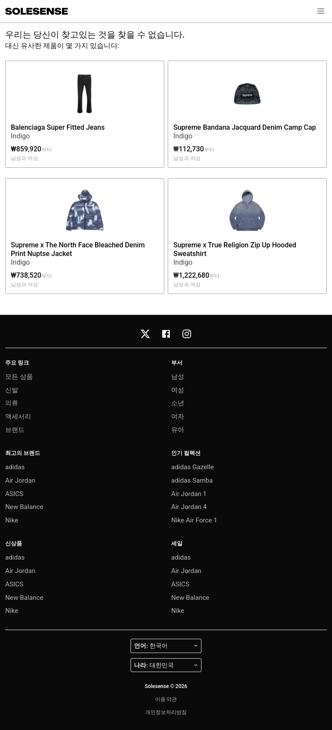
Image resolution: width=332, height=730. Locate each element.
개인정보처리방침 (166, 712)
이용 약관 (166, 699)
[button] (321, 11)
